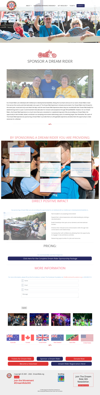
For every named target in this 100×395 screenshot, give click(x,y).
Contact (16, 377)
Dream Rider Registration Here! (71, 363)
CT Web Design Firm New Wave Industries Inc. (50, 389)
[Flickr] (17, 387)
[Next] (50, 328)
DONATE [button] (80, 6)
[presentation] (33, 302)
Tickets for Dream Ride (21, 358)
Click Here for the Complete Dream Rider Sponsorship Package (50, 258)
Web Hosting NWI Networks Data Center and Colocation (50, 391)
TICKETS (72, 6)
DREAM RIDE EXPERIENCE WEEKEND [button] (44, 6)
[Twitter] (15, 387)
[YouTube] (16, 387)
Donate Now (79, 358)
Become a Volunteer (28, 363)
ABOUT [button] (28, 6)
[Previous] (49, 328)
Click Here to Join (83, 385)
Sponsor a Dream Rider (50, 358)
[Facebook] (14, 387)
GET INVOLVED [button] (62, 6)
